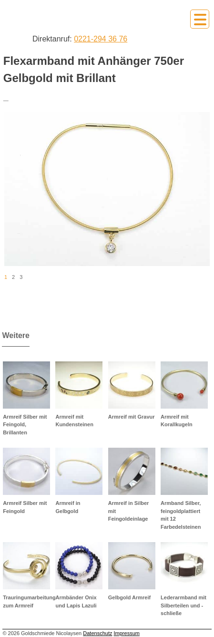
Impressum (127, 633)
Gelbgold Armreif (129, 597)
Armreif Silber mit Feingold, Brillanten (25, 424)
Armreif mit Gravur (131, 417)
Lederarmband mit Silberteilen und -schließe (183, 605)
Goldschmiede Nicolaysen (53, 18)
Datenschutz (97, 633)
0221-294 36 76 (100, 39)
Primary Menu (199, 19)
